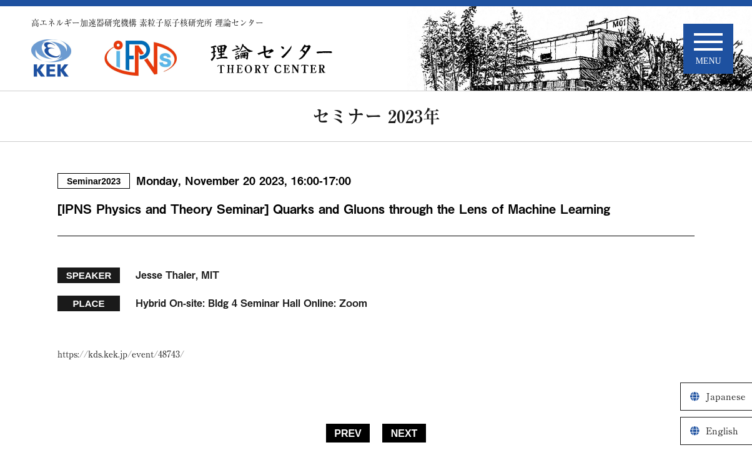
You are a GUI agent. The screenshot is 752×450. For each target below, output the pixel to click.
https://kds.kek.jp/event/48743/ (120, 354)
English (722, 431)
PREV (348, 433)
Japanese (726, 396)
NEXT (404, 433)
